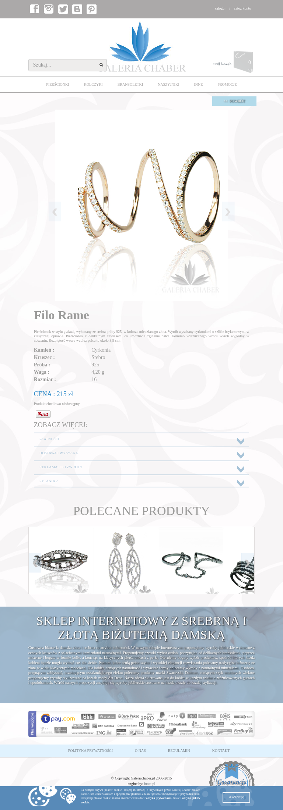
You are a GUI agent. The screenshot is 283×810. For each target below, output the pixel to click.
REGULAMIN (179, 751)
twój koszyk (234, 63)
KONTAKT (221, 751)
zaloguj (220, 8)
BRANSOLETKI (130, 84)
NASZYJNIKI (168, 84)
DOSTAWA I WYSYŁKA (58, 453)
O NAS (140, 751)
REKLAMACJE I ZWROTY (61, 467)
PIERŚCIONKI (57, 84)
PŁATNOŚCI (49, 439)
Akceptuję (236, 797)
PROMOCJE (227, 84)
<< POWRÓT (234, 101)
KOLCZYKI (93, 84)
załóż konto (242, 8)
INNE (198, 84)
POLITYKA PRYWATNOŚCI (90, 751)
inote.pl (149, 784)
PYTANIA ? (48, 481)
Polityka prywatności (157, 798)
